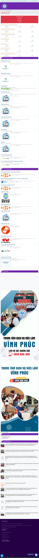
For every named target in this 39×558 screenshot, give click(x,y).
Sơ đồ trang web (5, 539)
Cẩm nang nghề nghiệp (6, 532)
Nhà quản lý (3, 43)
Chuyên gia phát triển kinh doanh (8, 28)
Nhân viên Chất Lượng (5, 73)
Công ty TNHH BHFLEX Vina (5, 173)
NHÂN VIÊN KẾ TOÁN (5, 211)
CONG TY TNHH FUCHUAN (5, 39)
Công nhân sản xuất (5, 91)
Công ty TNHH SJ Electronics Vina (6, 143)
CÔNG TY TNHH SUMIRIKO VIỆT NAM (6, 93)
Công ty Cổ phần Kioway (5, 237)
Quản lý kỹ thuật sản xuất (6, 117)
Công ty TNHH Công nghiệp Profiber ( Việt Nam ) (8, 87)
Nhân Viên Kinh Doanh (5, 60)
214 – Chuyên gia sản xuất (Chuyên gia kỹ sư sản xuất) (12, 161)
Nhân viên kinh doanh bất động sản (8, 23)
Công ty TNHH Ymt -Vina (4, 212)
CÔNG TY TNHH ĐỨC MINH (5, 49)
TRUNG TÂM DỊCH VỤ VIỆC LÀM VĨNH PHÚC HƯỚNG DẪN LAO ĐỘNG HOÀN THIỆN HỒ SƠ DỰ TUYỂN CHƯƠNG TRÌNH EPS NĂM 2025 (21, 470)
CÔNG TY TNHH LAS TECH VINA (6, 62)
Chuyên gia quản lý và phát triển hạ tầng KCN (10, 52)
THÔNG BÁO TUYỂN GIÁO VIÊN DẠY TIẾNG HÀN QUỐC (15, 483)
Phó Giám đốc (4, 129)
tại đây (15, 1)
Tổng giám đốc (4, 86)
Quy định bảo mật (5, 537)
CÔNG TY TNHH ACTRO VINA (5, 118)
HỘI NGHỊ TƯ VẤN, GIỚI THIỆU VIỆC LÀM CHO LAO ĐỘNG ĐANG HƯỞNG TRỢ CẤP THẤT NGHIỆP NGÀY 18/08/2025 (21, 464)
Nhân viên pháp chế (5, 223)
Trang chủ (3, 10)
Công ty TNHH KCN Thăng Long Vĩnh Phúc (8, 29)
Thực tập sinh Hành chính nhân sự (8, 244)
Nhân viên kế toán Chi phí (6, 236)
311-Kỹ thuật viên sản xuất (6, 154)
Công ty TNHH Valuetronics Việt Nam (6, 156)
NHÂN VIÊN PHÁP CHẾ (5, 48)
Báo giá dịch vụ (4, 534)
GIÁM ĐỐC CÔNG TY (5, 104)
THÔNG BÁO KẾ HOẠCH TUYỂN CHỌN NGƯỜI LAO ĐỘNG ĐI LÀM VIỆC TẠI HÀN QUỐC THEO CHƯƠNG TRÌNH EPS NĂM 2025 (21, 507)
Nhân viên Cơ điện (4, 191)
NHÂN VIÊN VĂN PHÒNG (6, 257)
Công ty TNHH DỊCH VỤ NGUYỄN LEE (6, 105)
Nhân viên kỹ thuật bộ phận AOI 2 (8, 185)
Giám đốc (3, 142)
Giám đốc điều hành (5, 38)
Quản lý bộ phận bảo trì (6, 204)
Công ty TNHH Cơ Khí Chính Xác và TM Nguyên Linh (9, 258)
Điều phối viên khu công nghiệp (7, 33)
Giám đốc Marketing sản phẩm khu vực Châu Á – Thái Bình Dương (14, 178)
